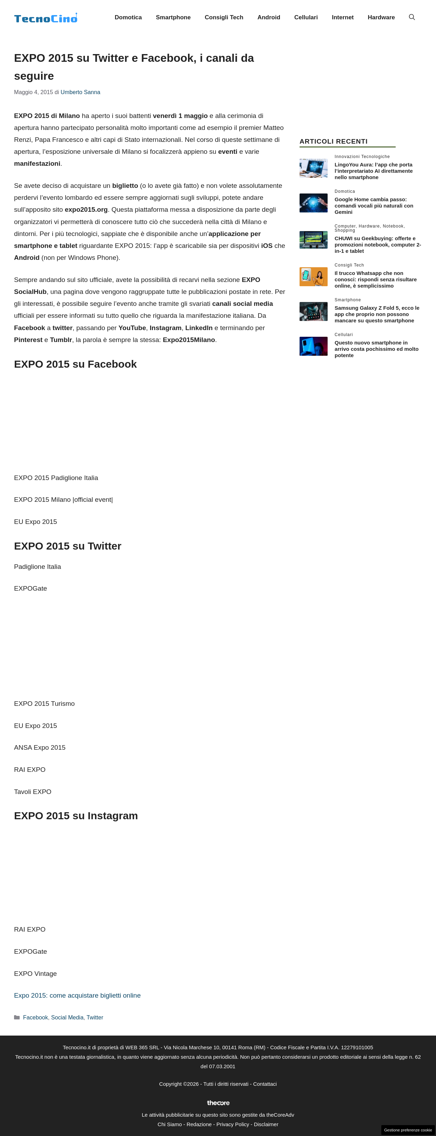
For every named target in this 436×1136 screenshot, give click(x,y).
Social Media (67, 1017)
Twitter (95, 1017)
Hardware (381, 17)
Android (268, 17)
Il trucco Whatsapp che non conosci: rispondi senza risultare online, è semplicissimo (376, 279)
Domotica (128, 17)
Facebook (35, 1017)
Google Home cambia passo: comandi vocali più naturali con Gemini (374, 205)
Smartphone (173, 17)
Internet (343, 17)
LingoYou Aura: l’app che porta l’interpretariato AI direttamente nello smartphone (374, 171)
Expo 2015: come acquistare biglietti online (77, 995)
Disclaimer (266, 1124)
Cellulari (306, 17)
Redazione (199, 1124)
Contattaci (265, 1084)
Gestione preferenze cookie (408, 1130)
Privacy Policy (232, 1124)
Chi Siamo (169, 1124)
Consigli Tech (224, 17)
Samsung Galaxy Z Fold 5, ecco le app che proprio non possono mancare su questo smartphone (377, 314)
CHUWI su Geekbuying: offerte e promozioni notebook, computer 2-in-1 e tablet (378, 244)
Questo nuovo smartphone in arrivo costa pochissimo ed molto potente (376, 349)
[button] (412, 17)
